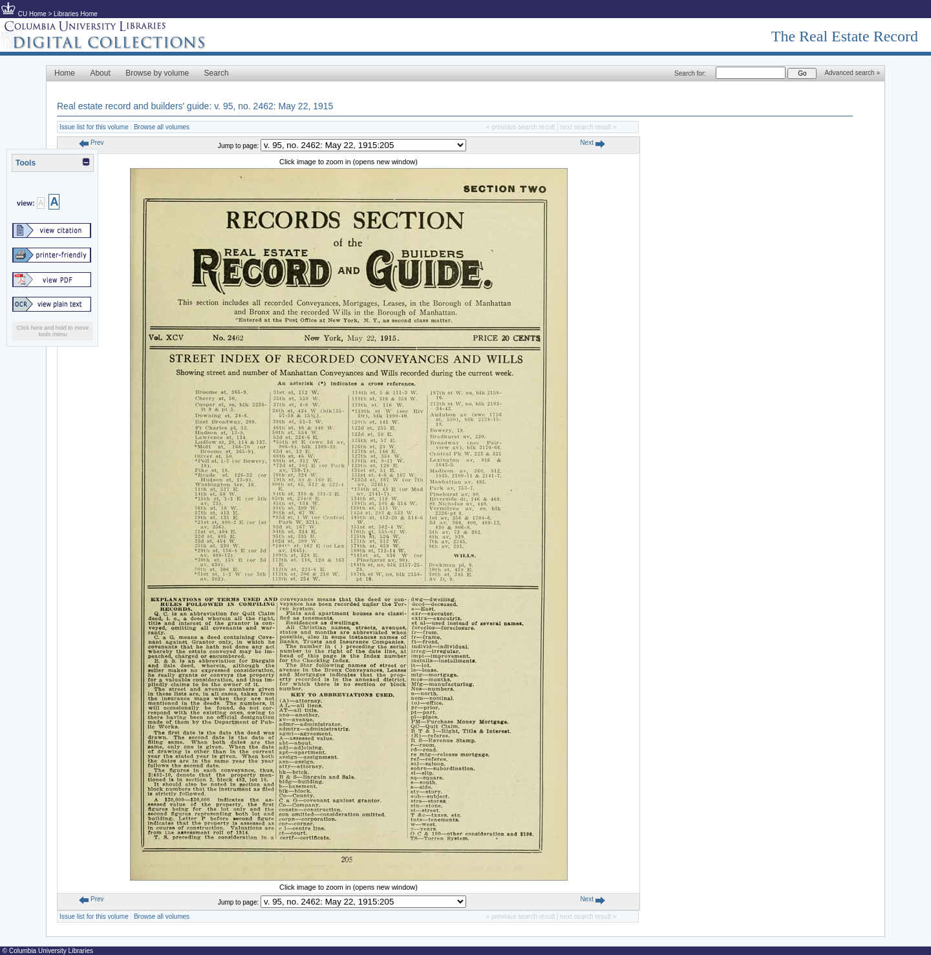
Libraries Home (76, 13)
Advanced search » (852, 72)
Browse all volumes (161, 127)
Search (216, 73)
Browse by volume (157, 73)
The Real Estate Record (844, 36)
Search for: (690, 73)
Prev (91, 142)
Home (64, 73)
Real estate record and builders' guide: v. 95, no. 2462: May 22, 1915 (195, 106)
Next (592, 142)
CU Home (32, 13)
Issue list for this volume (94, 127)
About (100, 73)
